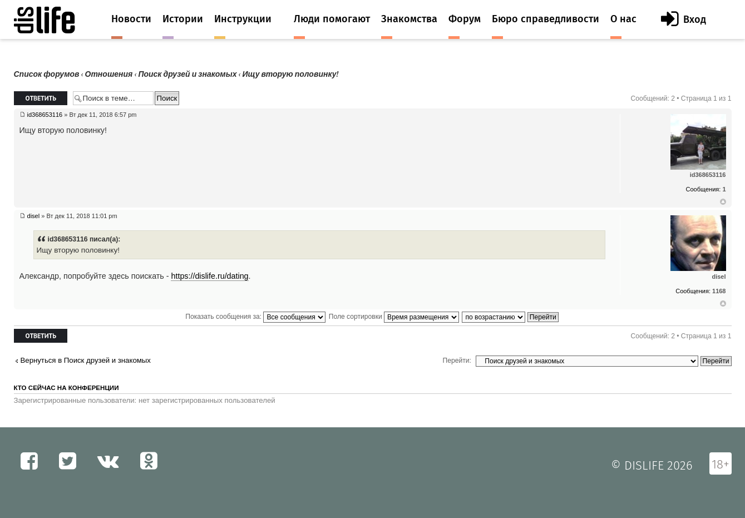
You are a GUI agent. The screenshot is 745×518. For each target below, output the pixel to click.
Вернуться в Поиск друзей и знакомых (86, 360)
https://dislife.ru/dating (209, 276)
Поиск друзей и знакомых (187, 74)
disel (33, 216)
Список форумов (47, 74)
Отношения (109, 74)
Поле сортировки (394, 316)
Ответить (40, 98)
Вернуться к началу (723, 202)
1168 (719, 291)
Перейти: (457, 360)
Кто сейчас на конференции (66, 387)
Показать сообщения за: (255, 316)
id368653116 (45, 114)
